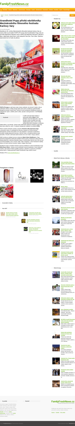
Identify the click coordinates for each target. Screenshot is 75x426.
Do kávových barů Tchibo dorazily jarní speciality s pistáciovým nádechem (66, 50)
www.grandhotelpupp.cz (14, 152)
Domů (2, 15)
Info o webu (62, 412)
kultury (10, 411)
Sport (60, 9)
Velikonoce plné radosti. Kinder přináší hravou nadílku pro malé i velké (68, 24)
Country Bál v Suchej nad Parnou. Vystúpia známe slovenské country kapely (66, 273)
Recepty (28, 9)
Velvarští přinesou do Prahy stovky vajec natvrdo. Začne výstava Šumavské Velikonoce (12, 214)
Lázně (33, 9)
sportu (14, 413)
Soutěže (56, 9)
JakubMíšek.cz (72, 423)
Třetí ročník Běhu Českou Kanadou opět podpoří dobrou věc (67, 164)
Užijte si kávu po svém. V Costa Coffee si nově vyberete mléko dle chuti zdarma (68, 37)
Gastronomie (22, 9)
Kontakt (57, 412)
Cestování (45, 9)
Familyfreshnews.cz (7, 423)
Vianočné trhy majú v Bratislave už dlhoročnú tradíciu (66, 347)
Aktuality (6, 15)
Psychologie (67, 9)
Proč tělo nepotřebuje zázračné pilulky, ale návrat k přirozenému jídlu (33, 221)
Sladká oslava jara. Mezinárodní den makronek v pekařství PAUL (67, 91)
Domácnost (39, 9)
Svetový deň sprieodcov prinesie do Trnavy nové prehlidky (66, 334)
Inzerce (53, 412)
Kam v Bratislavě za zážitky (67, 309)
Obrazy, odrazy (64, 186)
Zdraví (10, 9)
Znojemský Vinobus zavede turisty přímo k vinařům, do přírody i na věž (67, 253)
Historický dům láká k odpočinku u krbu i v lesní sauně (66, 78)
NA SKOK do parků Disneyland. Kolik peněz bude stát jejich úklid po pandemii (68, 321)
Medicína (15, 9)
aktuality (1, 411)
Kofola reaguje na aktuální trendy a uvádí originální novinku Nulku (67, 104)
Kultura (51, 9)
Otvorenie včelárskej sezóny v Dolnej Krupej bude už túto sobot (67, 286)
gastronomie (2, 413)
